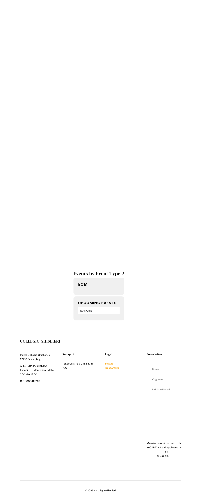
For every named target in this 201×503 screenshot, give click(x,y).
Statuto (109, 363)
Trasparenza (112, 368)
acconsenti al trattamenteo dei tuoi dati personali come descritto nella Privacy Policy (164, 412)
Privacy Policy (113, 372)
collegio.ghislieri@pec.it (81, 368)
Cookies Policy (113, 376)
